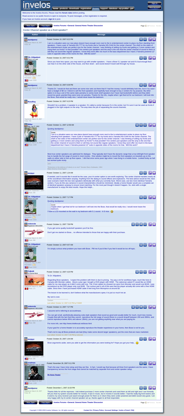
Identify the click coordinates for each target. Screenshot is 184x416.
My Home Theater (54, 375)
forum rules (67, 13)
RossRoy (32, 102)
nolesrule (32, 224)
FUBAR (31, 271)
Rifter (30, 124)
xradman (31, 363)
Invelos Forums (60, 26)
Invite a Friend (124, 410)
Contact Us (88, 410)
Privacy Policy (98, 410)
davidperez (32, 40)
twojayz (31, 173)
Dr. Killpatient (34, 57)
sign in (51, 19)
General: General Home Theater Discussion (85, 26)
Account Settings (111, 410)
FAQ (132, 410)
